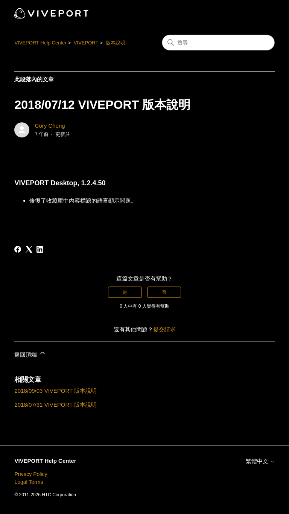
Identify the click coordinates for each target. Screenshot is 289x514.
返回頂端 (30, 353)
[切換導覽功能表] (261, 14)
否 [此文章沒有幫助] (164, 292)
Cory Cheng (50, 125)
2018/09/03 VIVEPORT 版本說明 (55, 390)
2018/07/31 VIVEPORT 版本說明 (55, 404)
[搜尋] (218, 42)
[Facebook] (17, 249)
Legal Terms (28, 482)
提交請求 (164, 329)
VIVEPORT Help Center (40, 43)
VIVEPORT (86, 43)
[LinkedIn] (40, 249)
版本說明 (115, 43)
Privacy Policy (30, 474)
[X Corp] (29, 249)
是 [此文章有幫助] (125, 292)
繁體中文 (260, 461)
